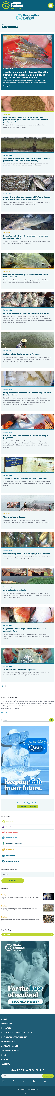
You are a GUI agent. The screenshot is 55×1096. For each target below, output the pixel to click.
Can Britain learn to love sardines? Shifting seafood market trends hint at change (20, 920)
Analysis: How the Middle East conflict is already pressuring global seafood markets (20, 898)
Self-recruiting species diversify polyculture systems (26, 554)
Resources (6, 1028)
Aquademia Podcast (10, 1051)
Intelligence (5, 895)
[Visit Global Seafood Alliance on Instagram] (6, 1081)
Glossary (5, 1064)
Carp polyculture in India (14, 590)
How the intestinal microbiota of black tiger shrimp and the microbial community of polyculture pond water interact (26, 75)
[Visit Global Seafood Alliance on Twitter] (27, 1081)
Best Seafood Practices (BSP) (14, 1037)
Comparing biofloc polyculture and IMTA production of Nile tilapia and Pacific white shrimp (27, 198)
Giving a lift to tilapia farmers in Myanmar (21, 354)
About (4, 1019)
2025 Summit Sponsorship (27, 807)
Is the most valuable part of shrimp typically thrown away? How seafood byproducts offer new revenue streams (19, 909)
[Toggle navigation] (51, 5)
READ (6, 87)
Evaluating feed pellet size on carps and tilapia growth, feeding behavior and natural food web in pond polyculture (25, 119)
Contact (5, 1060)
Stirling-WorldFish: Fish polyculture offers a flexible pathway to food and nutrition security (26, 159)
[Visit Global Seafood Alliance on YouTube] (48, 1081)
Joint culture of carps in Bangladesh (19, 669)
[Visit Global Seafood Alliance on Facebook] (17, 1081)
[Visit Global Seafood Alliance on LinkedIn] (37, 1081)
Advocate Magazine (10, 1046)
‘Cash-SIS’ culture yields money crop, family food (25, 478)
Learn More (5, 712)
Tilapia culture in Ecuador (14, 517)
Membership (6, 1024)
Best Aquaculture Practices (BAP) (16, 1033)
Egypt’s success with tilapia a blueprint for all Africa (26, 313)
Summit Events (8, 1042)
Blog (3, 1055)
